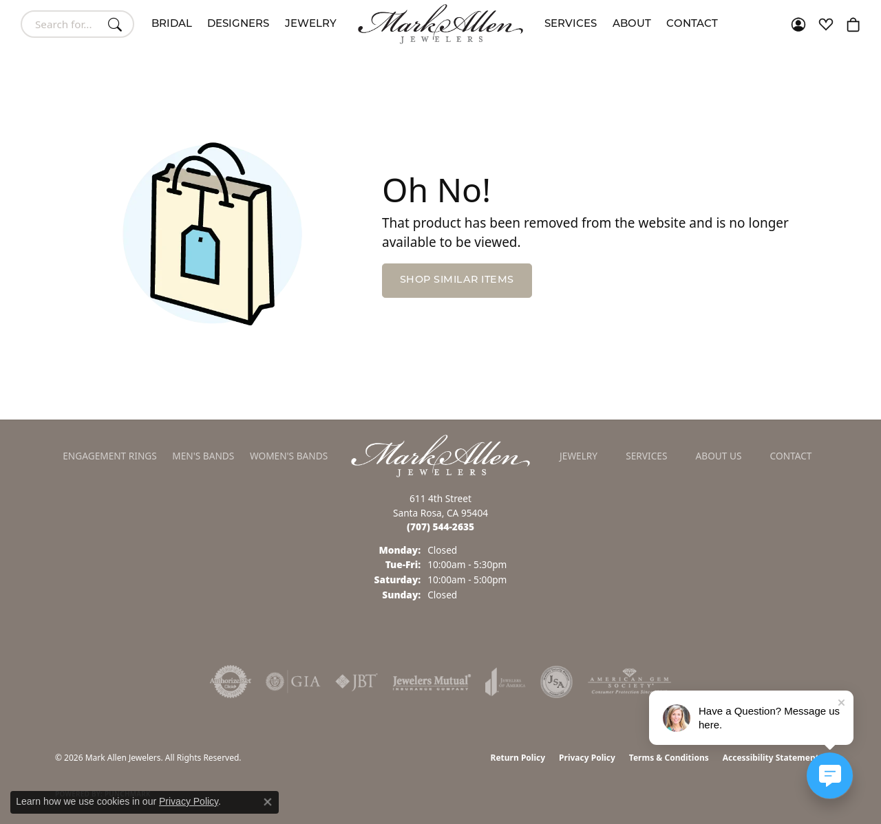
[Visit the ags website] (629, 681)
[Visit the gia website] (293, 681)
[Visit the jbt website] (357, 681)
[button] (798, 24)
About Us (719, 455)
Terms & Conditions (669, 757)
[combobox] (61, 24)
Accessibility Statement (771, 757)
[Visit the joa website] (505, 681)
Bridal (171, 24)
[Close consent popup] (268, 802)
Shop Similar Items (457, 280)
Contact (692, 24)
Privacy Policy (587, 757)
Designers (238, 24)
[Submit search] (117, 24)
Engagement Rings (110, 455)
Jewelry (311, 24)
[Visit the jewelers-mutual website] (431, 681)
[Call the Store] (440, 526)
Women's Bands (289, 455)
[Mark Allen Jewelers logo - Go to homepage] (440, 24)
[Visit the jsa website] (556, 681)
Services (570, 24)
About (632, 24)
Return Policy (518, 757)
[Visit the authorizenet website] (230, 681)
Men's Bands (203, 455)
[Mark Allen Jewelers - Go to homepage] (440, 455)
